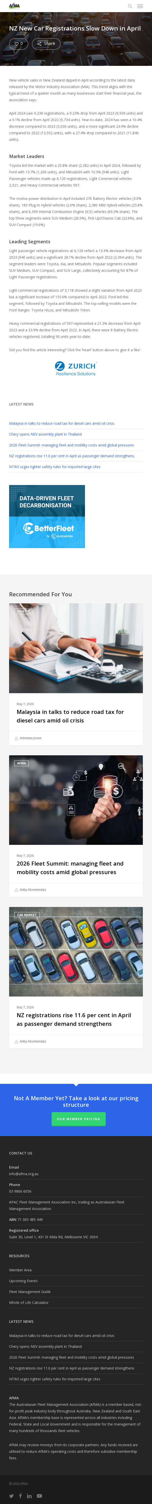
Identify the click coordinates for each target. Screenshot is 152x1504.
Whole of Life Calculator (29, 1302)
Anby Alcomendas (30, 890)
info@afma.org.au (23, 1173)
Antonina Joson (27, 738)
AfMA (21, 763)
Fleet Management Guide (30, 1291)
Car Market (27, 915)
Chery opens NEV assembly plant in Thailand (45, 434)
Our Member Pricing (78, 1119)
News (21, 611)
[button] (140, 6)
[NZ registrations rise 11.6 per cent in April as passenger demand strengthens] (76, 978)
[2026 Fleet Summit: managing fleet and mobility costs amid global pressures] (76, 826)
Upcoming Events (23, 1280)
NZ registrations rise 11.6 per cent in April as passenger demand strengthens (71, 455)
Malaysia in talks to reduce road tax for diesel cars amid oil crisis (61, 423)
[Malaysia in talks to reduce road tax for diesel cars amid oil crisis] (76, 674)
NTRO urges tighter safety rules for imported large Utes (54, 466)
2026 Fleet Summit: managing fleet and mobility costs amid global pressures (71, 445)
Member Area (20, 1270)
